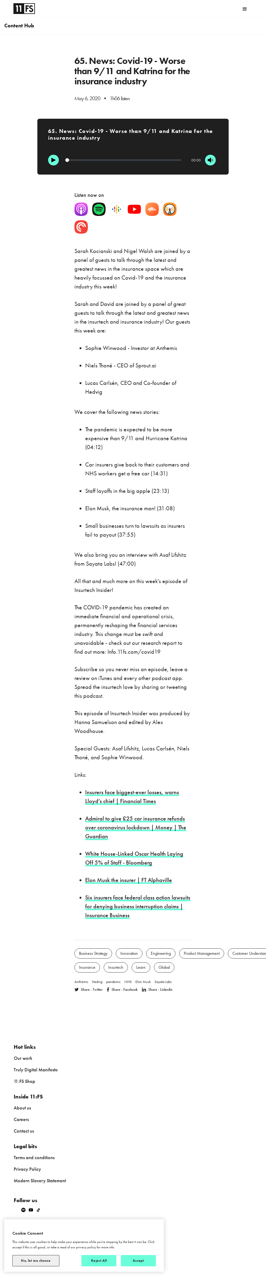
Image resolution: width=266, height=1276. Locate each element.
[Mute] (210, 160)
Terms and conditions (34, 1157)
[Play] (53, 160)
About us (22, 1108)
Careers (21, 1119)
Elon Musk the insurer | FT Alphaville (128, 880)
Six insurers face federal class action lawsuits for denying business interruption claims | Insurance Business (137, 906)
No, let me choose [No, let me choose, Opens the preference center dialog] (36, 1260)
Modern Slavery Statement (40, 1180)
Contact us (24, 1131)
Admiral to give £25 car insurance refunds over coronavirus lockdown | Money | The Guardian (135, 827)
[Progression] (123, 160)
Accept (138, 1260)
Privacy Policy (27, 1169)
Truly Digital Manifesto (36, 1070)
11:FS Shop (24, 1081)
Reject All (98, 1260)
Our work (23, 1058)
